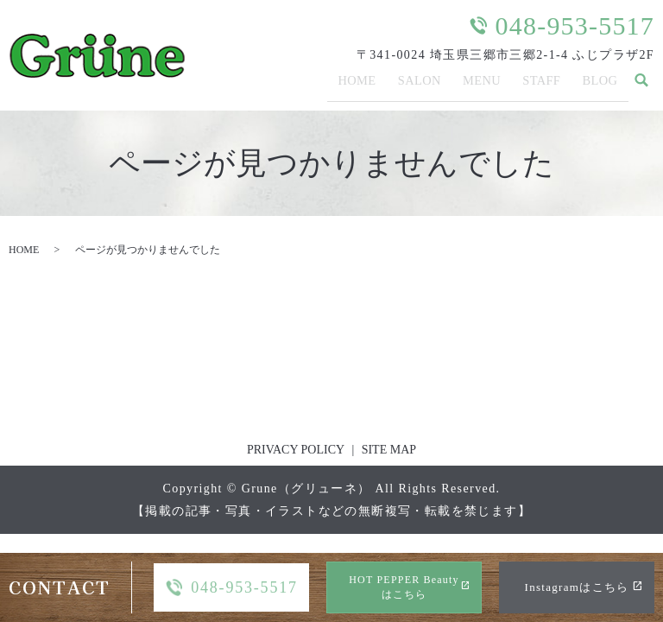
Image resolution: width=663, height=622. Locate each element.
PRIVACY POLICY (295, 449)
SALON (416, 85)
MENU (481, 85)
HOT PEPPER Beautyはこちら (404, 587)
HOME (354, 85)
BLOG (600, 85)
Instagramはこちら (577, 587)
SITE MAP (389, 449)
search (641, 86)
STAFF (541, 85)
